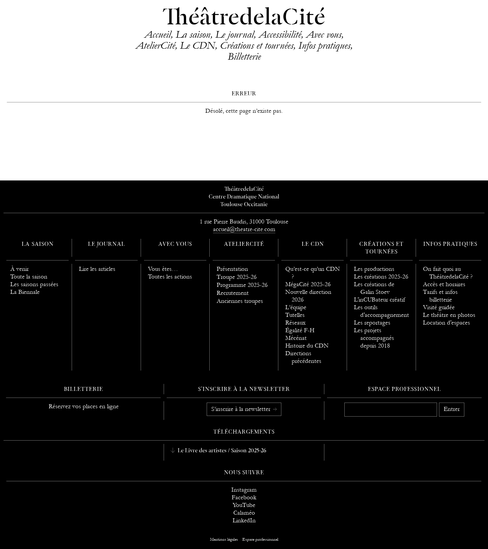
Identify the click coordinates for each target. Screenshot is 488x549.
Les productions (374, 268)
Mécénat (296, 338)
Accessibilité (280, 34)
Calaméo (244, 512)
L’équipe (295, 307)
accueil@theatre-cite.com (244, 229)
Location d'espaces (446, 322)
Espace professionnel (404, 390)
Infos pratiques (324, 45)
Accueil (157, 34)
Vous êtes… (163, 268)
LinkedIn (244, 520)
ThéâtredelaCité (244, 18)
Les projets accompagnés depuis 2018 (374, 338)
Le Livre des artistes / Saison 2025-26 (221, 451)
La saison (193, 34)
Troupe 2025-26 (237, 277)
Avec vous (323, 34)
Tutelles (295, 315)
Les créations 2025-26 (381, 276)
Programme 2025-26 (242, 285)
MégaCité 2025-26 (308, 284)
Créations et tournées (256, 45)
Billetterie (244, 56)
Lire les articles (97, 268)
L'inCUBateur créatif (379, 299)
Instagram (244, 489)
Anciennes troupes (240, 301)
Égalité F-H (299, 330)
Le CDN (197, 45)
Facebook (244, 497)
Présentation (232, 268)
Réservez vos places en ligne (84, 406)
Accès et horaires (444, 284)
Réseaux (295, 322)
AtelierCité (155, 45)
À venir (19, 268)
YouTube (244, 505)
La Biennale (25, 292)
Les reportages (372, 322)
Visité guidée (439, 307)
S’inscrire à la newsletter (241, 409)
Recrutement (233, 293)
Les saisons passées (34, 284)
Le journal (234, 34)
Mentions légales (224, 539)
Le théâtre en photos (449, 315)
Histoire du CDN (307, 345)
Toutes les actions (170, 276)
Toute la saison (28, 276)
